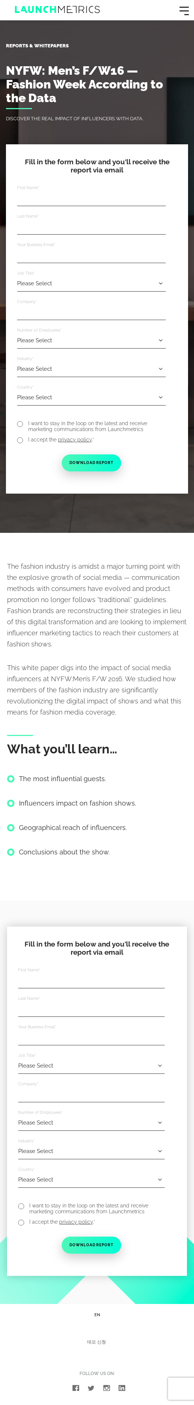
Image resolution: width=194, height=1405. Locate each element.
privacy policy (75, 440)
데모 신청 (96, 1344)
